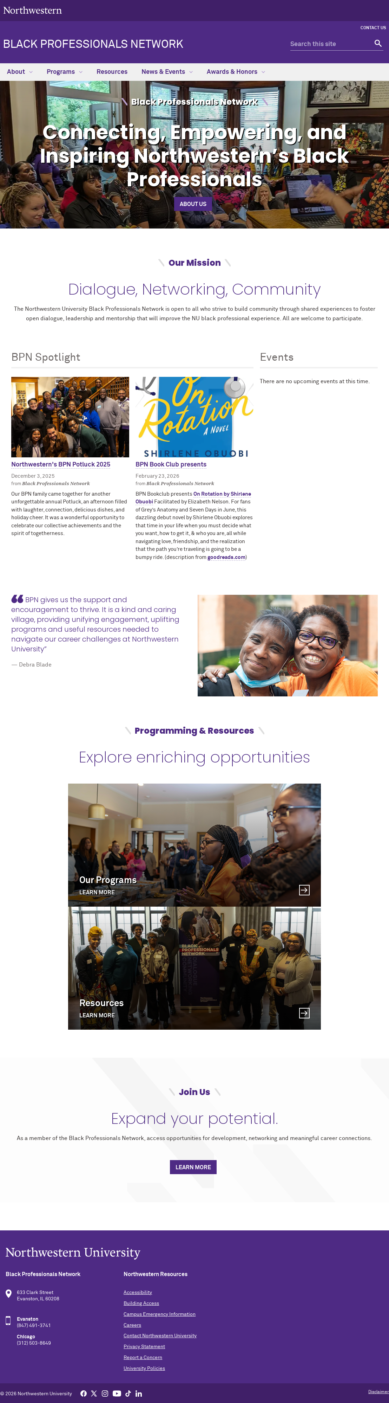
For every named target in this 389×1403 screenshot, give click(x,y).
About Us (193, 204)
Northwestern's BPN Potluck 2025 (60, 465)
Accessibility (138, 1292)
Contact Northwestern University (160, 1335)
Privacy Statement (144, 1346)
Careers (132, 1325)
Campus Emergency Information (160, 1314)
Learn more (193, 1167)
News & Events (167, 72)
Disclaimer (378, 1392)
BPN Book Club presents (171, 465)
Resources (112, 72)
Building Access (141, 1303)
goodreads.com (226, 557)
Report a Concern (143, 1357)
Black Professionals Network (93, 44)
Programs (65, 72)
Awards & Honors (236, 72)
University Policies (144, 1368)
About (20, 72)
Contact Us (373, 28)
